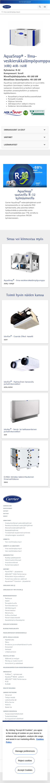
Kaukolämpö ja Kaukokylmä (14, 620)
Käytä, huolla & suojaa (11, 637)
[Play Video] (25, 175)
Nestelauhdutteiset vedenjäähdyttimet (19, 525)
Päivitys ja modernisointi (14, 661)
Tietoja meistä (10, 697)
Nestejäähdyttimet (11, 530)
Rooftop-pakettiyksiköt (13, 558)
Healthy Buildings (9, 688)
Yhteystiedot (7, 508)
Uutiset (5, 511)
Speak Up (8, 707)
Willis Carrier (9, 702)
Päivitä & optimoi (9, 656)
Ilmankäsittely (8, 555)
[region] (25, 750)
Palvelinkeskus (10, 610)
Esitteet (6, 513)
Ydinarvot (8, 695)
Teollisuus (8, 598)
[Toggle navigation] (40, 7)
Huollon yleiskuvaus (10, 624)
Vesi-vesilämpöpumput (13, 542)
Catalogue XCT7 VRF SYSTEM (13, 590)
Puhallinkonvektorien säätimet (16, 579)
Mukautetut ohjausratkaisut (15, 576)
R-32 (6, 681)
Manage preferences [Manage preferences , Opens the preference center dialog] (25, 751)
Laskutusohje (10, 700)
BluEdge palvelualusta (11, 628)
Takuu (7, 642)
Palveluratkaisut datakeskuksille (15, 633)
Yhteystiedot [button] (25, 2)
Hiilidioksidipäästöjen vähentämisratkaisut (18, 667)
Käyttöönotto (9, 640)
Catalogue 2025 (9, 585)
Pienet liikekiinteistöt (12, 617)
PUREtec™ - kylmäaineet (13, 674)
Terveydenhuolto (11, 603)
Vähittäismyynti (10, 608)
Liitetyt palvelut (10, 652)
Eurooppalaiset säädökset (14, 719)
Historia (8, 704)
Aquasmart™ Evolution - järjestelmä (17, 581)
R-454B (7, 684)
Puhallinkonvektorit (12, 565)
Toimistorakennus (11, 605)
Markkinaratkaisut (10, 595)
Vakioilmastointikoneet (13, 560)
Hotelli (7, 601)
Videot (5, 516)
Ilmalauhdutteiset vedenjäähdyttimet (18, 523)
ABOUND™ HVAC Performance (15, 574)
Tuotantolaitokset (11, 716)
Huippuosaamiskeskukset (14, 714)
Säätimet (6, 569)
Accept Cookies (25, 770)
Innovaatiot (7, 671)
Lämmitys (6, 539)
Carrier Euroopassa (10, 711)
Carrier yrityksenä (9, 692)
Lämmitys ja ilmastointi (11, 546)
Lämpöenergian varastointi (14, 535)
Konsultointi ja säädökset (14, 663)
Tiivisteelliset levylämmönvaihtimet (17, 533)
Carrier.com (7, 506)
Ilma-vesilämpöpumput (13, 548)
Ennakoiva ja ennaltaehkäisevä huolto (18, 644)
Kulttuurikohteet (11, 615)
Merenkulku (9, 613)
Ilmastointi (7, 520)
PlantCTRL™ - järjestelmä (14, 571)
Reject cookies (25, 760)
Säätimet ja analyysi (12, 658)
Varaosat (8, 649)
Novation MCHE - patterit (14, 677)
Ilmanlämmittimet (11, 562)
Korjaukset (9, 647)
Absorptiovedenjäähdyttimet (15, 528)
